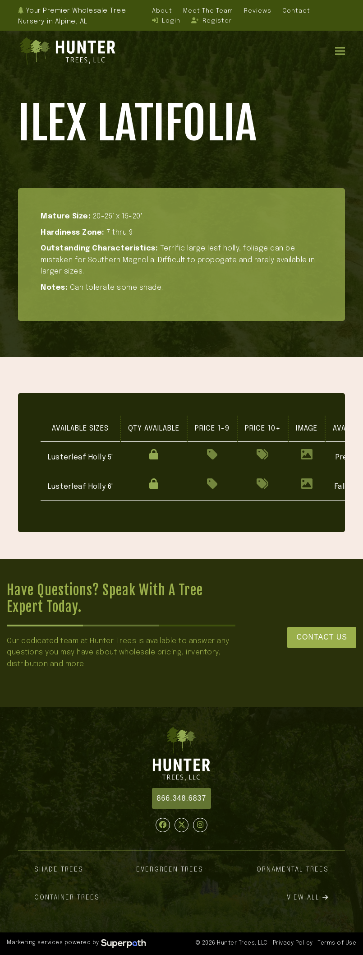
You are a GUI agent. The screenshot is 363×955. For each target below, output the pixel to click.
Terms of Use (336, 943)
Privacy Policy (293, 943)
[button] (340, 51)
